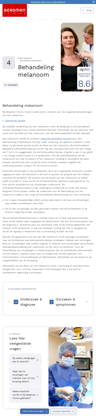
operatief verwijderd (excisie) (55, 138)
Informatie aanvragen (33, 411)
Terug (88, 10)
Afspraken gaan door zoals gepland (48, 2)
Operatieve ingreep (15, 120)
